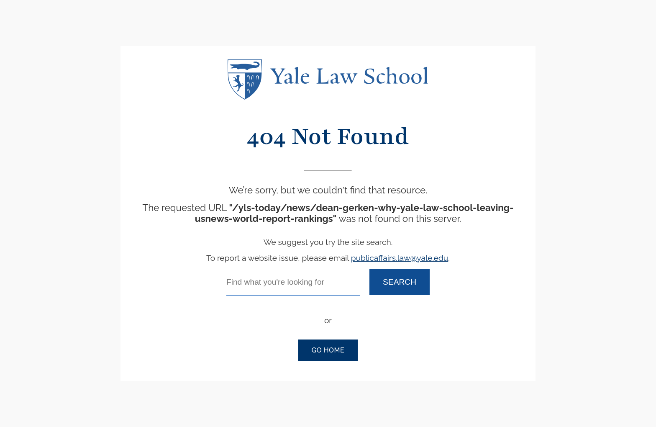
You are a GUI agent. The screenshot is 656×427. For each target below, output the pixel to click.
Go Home (328, 350)
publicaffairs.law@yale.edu (399, 257)
